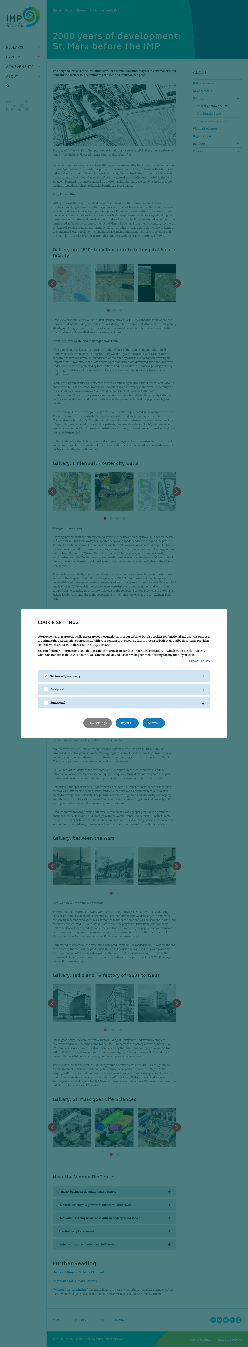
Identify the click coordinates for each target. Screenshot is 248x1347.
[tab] (124, 676)
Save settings (98, 723)
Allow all (154, 723)
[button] (124, 676)
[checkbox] (46, 676)
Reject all (127, 723)
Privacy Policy (199, 661)
